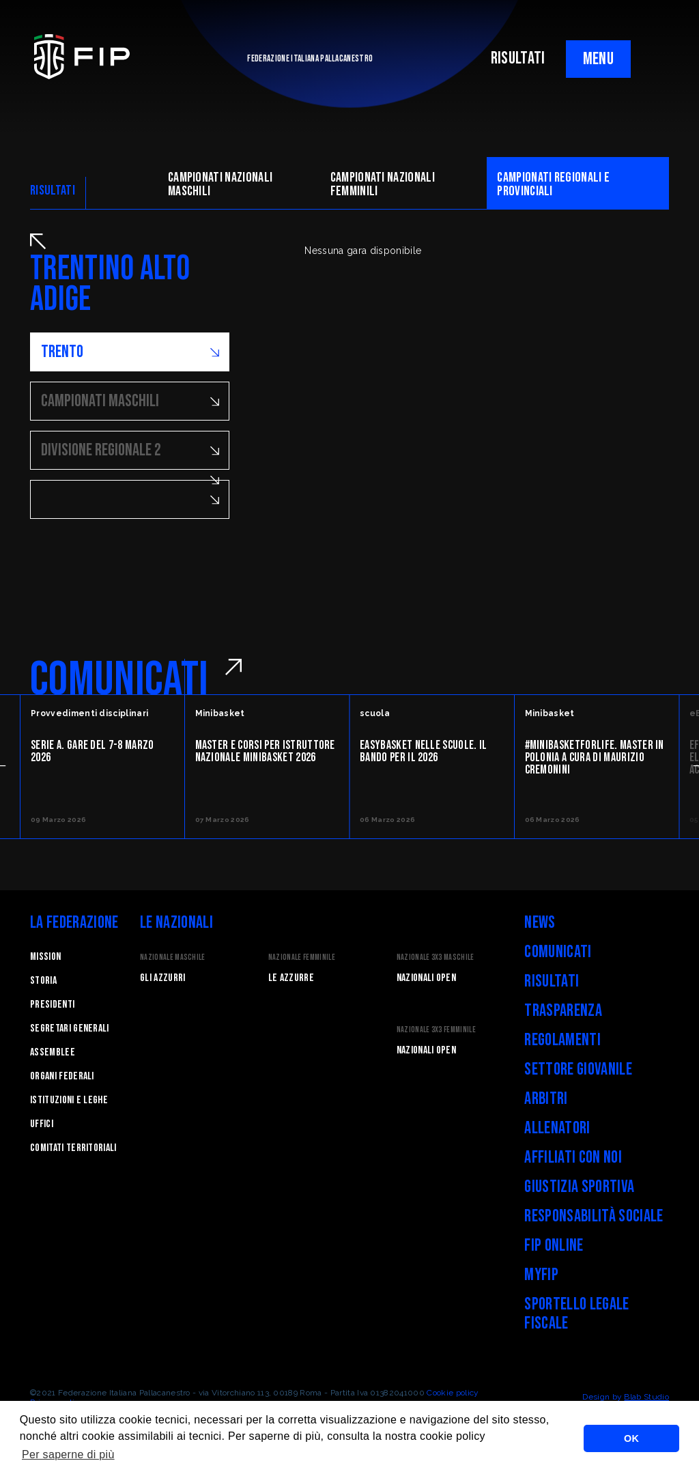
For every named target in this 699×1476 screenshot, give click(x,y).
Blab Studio (646, 1397)
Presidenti (52, 1004)
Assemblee (52, 1052)
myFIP (541, 1275)
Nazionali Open (426, 977)
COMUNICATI (119, 680)
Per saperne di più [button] (68, 1454)
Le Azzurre (291, 977)
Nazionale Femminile (301, 957)
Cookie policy (453, 1392)
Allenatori (557, 1128)
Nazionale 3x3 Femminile (436, 1030)
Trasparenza (563, 1010)
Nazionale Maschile (172, 957)
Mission (45, 956)
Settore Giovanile (577, 1069)
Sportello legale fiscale (576, 1314)
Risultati (551, 981)
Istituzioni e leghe (69, 1100)
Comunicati (557, 952)
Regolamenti (562, 1040)
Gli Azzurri (163, 977)
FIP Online (553, 1245)
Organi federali (62, 1076)
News (539, 922)
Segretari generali (69, 1028)
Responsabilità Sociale (593, 1216)
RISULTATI (518, 58)
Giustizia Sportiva (579, 1186)
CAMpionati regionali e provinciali (553, 184)
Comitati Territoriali (73, 1147)
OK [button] (631, 1438)
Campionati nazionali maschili (220, 184)
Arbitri (545, 1098)
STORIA (43, 980)
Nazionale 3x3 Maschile (435, 957)
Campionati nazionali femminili (382, 184)
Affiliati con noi (572, 1157)
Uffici (41, 1124)
